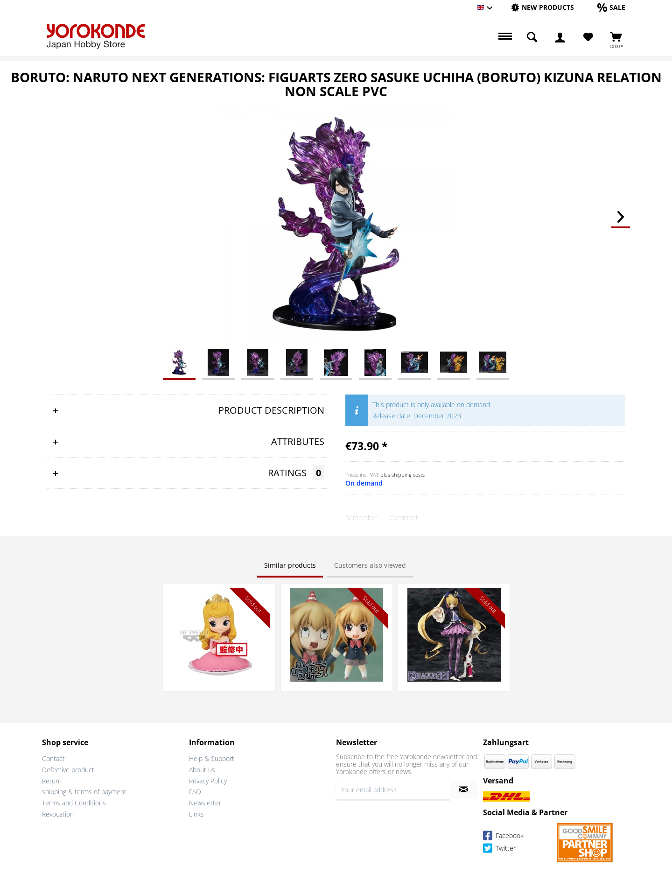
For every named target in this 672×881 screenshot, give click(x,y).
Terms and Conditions (74, 802)
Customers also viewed (370, 565)
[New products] (542, 7)
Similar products (290, 565)
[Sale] (611, 7)
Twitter (499, 849)
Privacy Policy (208, 780)
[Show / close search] (532, 37)
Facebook (503, 837)
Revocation (58, 814)
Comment (403, 517)
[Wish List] (588, 37)
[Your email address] (393, 789)
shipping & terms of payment (84, 791)
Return (52, 780)
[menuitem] (542, 8)
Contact (53, 758)
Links (196, 814)
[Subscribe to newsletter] (463, 789)
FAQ (195, 791)
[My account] (560, 37)
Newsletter (205, 802)
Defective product (68, 769)
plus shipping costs (402, 474)
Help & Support (211, 758)
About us (202, 769)
